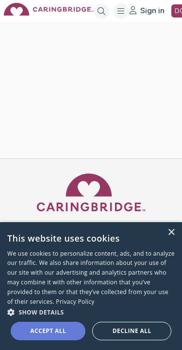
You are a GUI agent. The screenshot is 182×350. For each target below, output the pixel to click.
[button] (91, 311)
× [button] (171, 232)
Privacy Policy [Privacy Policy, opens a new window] (75, 302)
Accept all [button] (48, 331)
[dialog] (91, 286)
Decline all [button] (132, 331)
